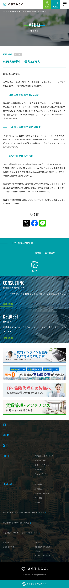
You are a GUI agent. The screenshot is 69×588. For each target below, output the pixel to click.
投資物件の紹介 (41, 460)
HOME (5, 12)
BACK (34, 271)
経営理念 (38, 489)
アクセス (38, 502)
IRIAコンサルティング (43, 456)
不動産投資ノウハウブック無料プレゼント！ (20, 533)
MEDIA (21, 12)
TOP (4, 424)
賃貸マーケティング (42, 465)
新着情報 (13, 12)
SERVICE (7, 455)
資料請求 (37, 542)
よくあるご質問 (8, 547)
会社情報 (38, 498)
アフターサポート (41, 474)
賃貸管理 (38, 469)
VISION (6, 435)
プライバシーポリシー (42, 555)
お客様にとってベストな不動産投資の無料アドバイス (23, 512)
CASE (5, 445)
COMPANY (7, 484)
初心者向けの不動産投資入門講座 (16, 522)
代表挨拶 (38, 484)
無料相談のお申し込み (42, 547)
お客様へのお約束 (41, 493)
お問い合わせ (39, 551)
